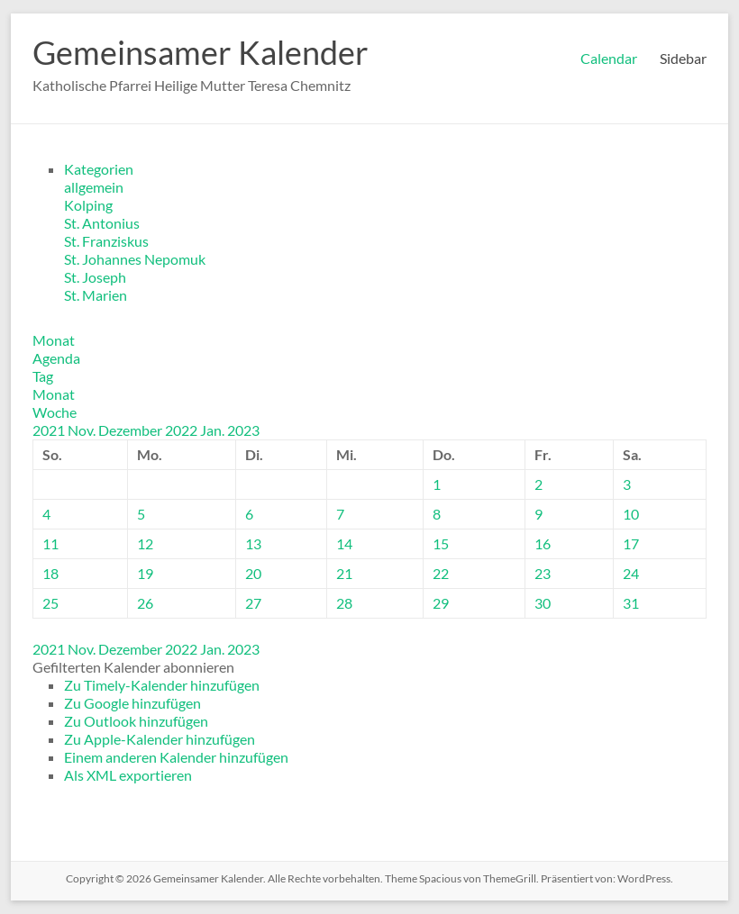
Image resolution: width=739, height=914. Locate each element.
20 (253, 573)
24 (631, 573)
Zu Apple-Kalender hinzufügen (159, 738)
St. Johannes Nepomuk (134, 258)
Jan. (213, 430)
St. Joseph (95, 276)
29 (441, 602)
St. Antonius (102, 222)
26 (145, 602)
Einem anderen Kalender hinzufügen (176, 756)
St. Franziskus (106, 240)
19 (145, 573)
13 (253, 543)
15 (441, 543)
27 (253, 602)
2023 (243, 430)
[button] (133, 666)
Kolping (88, 204)
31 (631, 602)
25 (50, 602)
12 (145, 543)
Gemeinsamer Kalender (200, 52)
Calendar (608, 58)
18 (50, 573)
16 (542, 543)
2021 (50, 430)
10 (631, 513)
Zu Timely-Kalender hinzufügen (162, 684)
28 (344, 602)
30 (542, 602)
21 (344, 573)
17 (631, 543)
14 (344, 543)
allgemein (93, 186)
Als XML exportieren (128, 774)
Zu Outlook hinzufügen (136, 720)
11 (50, 543)
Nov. (83, 430)
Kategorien (98, 168)
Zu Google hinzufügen (132, 702)
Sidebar (683, 58)
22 (441, 573)
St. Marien (95, 294)
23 (542, 573)
